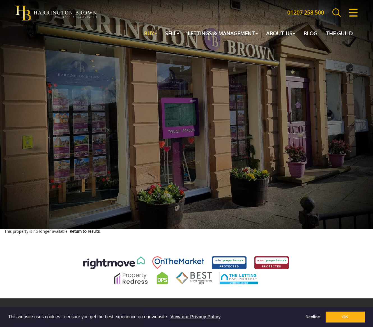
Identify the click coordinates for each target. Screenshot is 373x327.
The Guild (339, 34)
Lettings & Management (223, 34)
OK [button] (345, 317)
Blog (310, 34)
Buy (150, 34)
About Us (280, 34)
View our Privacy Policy (195, 316)
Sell (172, 34)
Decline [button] (312, 317)
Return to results (85, 231)
